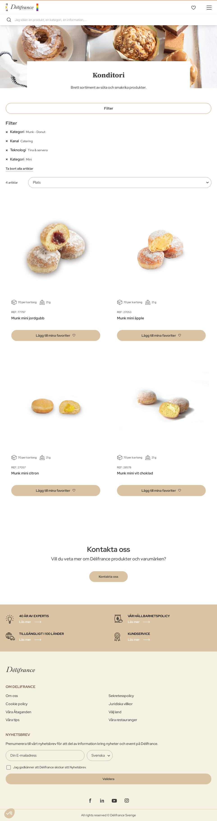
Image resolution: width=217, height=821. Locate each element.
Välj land (115, 712)
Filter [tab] (108, 108)
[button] (55, 335)
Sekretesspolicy (121, 695)
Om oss (12, 695)
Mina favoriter (193, 7)
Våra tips (12, 719)
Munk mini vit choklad (135, 473)
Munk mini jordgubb (27, 318)
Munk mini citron (25, 473)
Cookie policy (16, 703)
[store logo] (22, 7)
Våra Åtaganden (18, 712)
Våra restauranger (123, 719)
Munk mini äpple (130, 318)
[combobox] (108, 19)
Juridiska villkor (121, 703)
